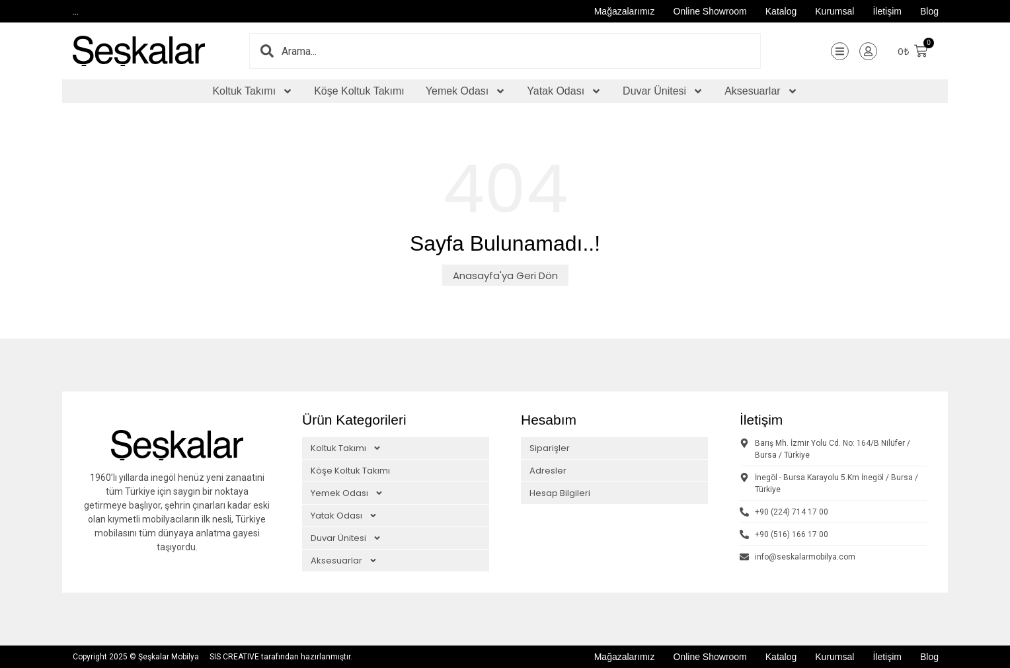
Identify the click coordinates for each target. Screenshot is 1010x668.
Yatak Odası (564, 91)
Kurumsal (834, 11)
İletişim (887, 11)
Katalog (780, 11)
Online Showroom (710, 11)
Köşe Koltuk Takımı (359, 91)
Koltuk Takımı (252, 91)
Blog (929, 11)
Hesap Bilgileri (559, 493)
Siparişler (549, 448)
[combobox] (521, 51)
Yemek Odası (466, 91)
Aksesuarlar (760, 91)
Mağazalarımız (624, 11)
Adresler (547, 470)
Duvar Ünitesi (663, 91)
